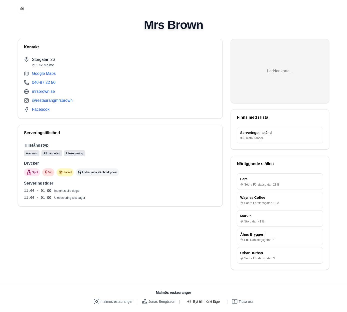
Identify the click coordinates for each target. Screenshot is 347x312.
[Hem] (22, 8)
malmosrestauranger (113, 302)
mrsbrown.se (43, 91)
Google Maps (44, 73)
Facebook (40, 109)
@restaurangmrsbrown (52, 100)
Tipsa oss (242, 302)
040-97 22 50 (43, 82)
